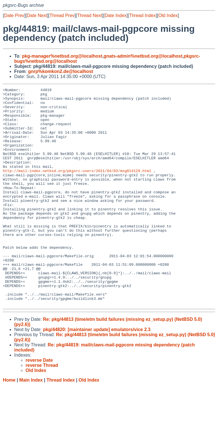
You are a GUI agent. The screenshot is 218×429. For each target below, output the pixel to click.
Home (9, 423)
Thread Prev (62, 15)
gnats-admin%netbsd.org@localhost (143, 56)
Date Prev (14, 15)
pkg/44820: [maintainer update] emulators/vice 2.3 (96, 373)
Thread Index (142, 15)
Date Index (115, 15)
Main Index (31, 423)
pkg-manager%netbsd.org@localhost (62, 56)
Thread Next (89, 15)
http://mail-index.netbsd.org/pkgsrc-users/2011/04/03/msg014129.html (77, 187)
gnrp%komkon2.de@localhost (60, 71)
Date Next (37, 15)
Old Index (168, 15)
